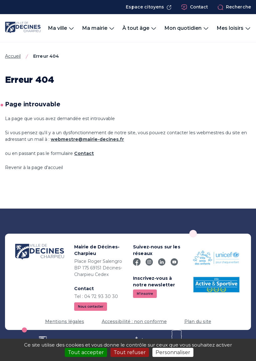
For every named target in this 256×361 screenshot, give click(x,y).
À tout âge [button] (139, 28)
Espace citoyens (149, 7)
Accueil (13, 56)
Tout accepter (86, 352)
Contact (194, 7)
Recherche (234, 7)
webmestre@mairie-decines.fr (87, 139)
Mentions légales (64, 321)
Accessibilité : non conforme (134, 321)
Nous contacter (90, 307)
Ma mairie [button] (98, 28)
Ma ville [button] (61, 28)
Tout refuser (130, 352)
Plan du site (197, 321)
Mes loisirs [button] (234, 28)
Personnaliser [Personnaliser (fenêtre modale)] (173, 352)
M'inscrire (145, 294)
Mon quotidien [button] (186, 28)
